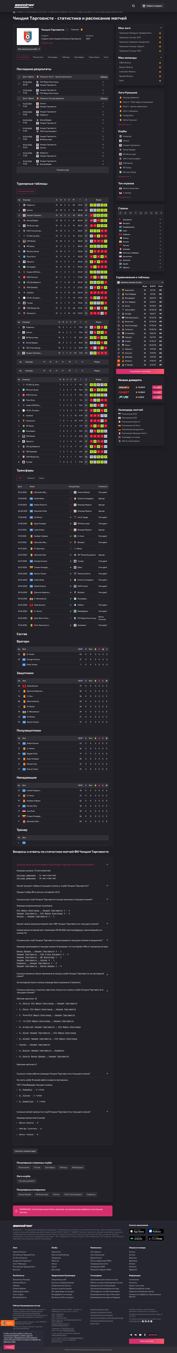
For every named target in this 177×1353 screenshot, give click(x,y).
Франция (133, 1258)
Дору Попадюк (40, 524)
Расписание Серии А (128, 422)
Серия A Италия (19, 1252)
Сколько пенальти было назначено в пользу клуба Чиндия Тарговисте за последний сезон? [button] (60, 975)
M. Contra (30, 654)
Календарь (58, 57)
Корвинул (31, 205)
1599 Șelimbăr (32, 288)
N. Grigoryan (27, 1027)
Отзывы (104, 4)
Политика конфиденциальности (101, 1321)
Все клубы (56, 1270)
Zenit (121, 81)
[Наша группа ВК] (135, 1335)
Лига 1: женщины (127, 111)
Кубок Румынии (126, 120)
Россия (132, 1252)
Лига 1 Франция (19, 1264)
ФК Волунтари (33, 226)
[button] (140, 219)
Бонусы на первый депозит (63, 1283)
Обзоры (78, 4)
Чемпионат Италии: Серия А (131, 46)
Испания (132, 1267)
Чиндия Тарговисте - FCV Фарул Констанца (40, 913)
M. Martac (31, 707)
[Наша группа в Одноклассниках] (145, 1335)
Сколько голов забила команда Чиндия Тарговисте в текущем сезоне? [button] (53, 1073)
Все (24, 478)
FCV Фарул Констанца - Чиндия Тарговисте (40, 910)
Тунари (30, 303)
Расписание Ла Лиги (128, 425)
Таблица (75, 57)
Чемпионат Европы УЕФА (100, 1270)
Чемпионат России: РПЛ (130, 51)
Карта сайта (94, 1323)
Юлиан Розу (32, 764)
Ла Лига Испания (20, 1258)
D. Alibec (25, 1039)
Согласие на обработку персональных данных (145, 1295)
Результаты (41, 57)
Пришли (41, 478)
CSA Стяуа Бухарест (73, 1194)
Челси (54, 1264)
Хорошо (9, 1347)
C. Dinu (30, 696)
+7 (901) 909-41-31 (67, 1328)
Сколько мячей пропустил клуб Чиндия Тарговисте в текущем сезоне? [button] (54, 1111)
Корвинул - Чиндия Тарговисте (33, 963)
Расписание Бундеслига (129, 429)
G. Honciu (38, 611)
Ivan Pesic (31, 811)
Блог (96, 4)
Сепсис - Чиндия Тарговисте (32, 916)
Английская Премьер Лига (24, 1255)
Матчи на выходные (129, 441)
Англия (132, 1255)
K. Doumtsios (27, 1101)
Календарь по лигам (129, 437)
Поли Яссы (31, 257)
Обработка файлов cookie (139, 1289)
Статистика (47, 4)
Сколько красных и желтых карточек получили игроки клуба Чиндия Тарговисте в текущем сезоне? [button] (60, 991)
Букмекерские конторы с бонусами (105, 1294)
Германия (133, 1270)
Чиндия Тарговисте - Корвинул (47, 1050)
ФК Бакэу (31, 246)
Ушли (58, 478)
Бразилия (133, 1261)
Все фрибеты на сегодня (62, 1294)
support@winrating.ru (59, 1335)
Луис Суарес (18, 1294)
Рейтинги (59, 4)
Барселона (56, 1252)
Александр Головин (21, 1292)
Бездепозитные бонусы (61, 1286)
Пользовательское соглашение (101, 1315)
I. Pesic (24, 1009)
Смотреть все (123, 124)
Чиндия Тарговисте (129, 145)
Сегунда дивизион (56, 98)
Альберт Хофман (41, 536)
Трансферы (92, 57)
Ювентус (55, 1261)
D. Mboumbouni (40, 599)
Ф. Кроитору (39, 549)
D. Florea (30, 796)
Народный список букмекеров (102, 1286)
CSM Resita (31, 241)
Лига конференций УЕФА (100, 1261)
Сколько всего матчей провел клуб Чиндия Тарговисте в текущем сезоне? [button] (55, 864)
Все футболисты (20, 1297)
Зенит (54, 1267)
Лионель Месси (19, 1283)
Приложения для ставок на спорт (104, 1280)
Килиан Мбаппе (19, 1289)
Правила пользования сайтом (141, 1292)
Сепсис (30, 210)
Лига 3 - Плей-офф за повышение (134, 102)
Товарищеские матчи (99, 1264)
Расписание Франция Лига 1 (131, 433)
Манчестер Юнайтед (60, 1255)
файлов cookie (9, 1342)
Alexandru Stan (40, 555)
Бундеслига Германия (22, 1261)
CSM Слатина (32, 277)
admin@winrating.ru (76, 1338)
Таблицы (63, 1167)
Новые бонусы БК (59, 1280)
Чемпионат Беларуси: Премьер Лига (135, 33)
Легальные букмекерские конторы (104, 1289)
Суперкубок (125, 115)
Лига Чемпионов (97, 1255)
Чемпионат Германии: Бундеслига (134, 42)
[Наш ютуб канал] (140, 1335)
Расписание (24, 1167)
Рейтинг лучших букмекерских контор (106, 1283)
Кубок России (96, 1258)
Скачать (88, 4)
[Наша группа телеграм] (131, 1335)
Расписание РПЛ (126, 414)
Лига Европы (95, 1252)
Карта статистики (136, 1286)
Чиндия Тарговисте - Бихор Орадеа (35, 966)
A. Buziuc (25, 1050)
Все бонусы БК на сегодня (63, 1297)
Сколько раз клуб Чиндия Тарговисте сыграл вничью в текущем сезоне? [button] (54, 899)
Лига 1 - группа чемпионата (60, 77)
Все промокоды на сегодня (63, 1292)
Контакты (133, 1283)
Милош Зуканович (129, 188)
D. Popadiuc (26, 1090)
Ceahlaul (30, 293)
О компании (134, 1280)
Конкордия (31, 267)
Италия (132, 1264)
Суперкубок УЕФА (97, 1267)
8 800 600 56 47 (69, 1330)
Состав (37, 1167)
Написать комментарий (25, 1151)
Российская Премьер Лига (24, 1267)
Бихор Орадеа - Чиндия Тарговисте (35, 951)
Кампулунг (31, 313)
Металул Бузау (33, 251)
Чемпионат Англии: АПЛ (130, 37)
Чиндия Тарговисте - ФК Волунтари (35, 957)
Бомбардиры (77, 1167)
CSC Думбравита (34, 282)
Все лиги (16, 1270)
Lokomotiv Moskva (127, 72)
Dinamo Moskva (126, 67)
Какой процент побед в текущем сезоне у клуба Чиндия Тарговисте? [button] (53, 885)
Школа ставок (116, 4)
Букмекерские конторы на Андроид (105, 1297)
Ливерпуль (56, 1258)
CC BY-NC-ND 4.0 (141, 1321)
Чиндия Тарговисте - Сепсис (32, 960)
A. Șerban (125, 193)
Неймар (16, 1286)
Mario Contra (27, 1123)
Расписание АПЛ (126, 418)
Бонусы (69, 4)
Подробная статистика (140, 371)
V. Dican (24, 1033)
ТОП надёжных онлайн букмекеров (105, 1292)
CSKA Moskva (125, 63)
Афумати (30, 262)
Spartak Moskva (126, 76)
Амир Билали (39, 605)
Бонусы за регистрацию (62, 1289)
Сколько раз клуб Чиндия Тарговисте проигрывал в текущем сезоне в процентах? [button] (60, 940)
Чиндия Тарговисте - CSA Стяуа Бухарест (39, 954)
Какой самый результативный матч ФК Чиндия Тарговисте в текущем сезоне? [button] (58, 923)
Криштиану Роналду (21, 1280)
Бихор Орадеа (32, 221)
